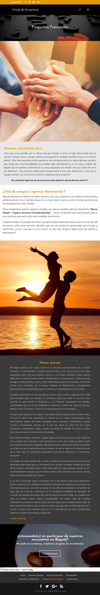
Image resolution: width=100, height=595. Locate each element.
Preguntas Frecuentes (53, 579)
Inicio (22, 575)
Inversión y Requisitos (29, 579)
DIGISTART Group (57, 591)
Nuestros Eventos (55, 575)
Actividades (71, 575)
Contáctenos (50, 553)
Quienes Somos (36, 575)
